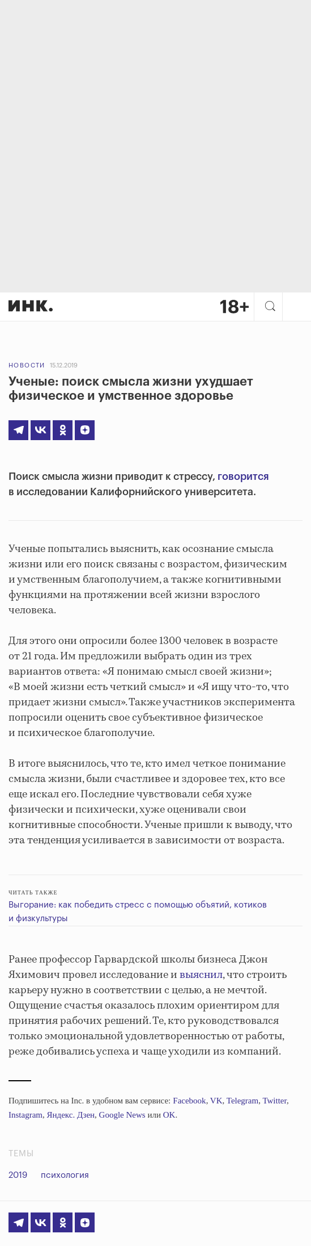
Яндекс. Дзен (70, 1114)
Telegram (242, 1100)
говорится (243, 476)
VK (216, 1100)
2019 (17, 1175)
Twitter (274, 1100)
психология (65, 1175)
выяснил (201, 975)
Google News (122, 1114)
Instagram (25, 1114)
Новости (26, 365)
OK (169, 1114)
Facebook (189, 1100)
